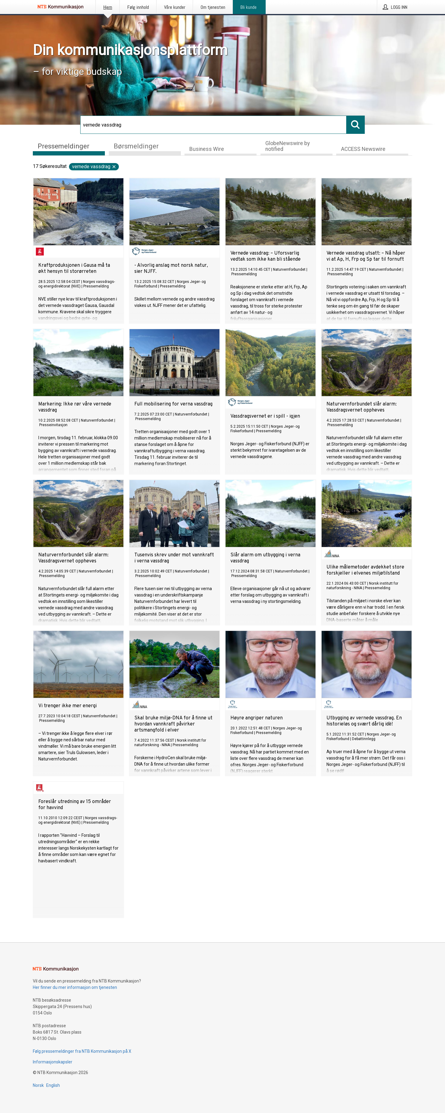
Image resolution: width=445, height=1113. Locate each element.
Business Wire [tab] (206, 149)
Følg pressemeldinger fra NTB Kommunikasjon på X (82, 1051)
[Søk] (213, 125)
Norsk (38, 1085)
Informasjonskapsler (52, 1061)
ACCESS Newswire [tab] (363, 149)
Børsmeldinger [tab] (136, 145)
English (53, 1085)
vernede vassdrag (94, 166)
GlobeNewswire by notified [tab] (287, 146)
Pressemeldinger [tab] (63, 145)
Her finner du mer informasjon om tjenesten (75, 987)
